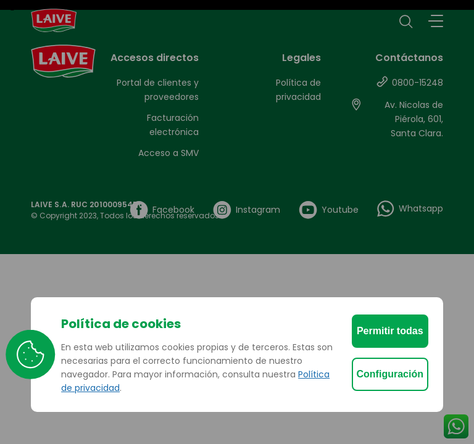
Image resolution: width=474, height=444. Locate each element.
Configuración (390, 374)
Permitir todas (390, 331)
